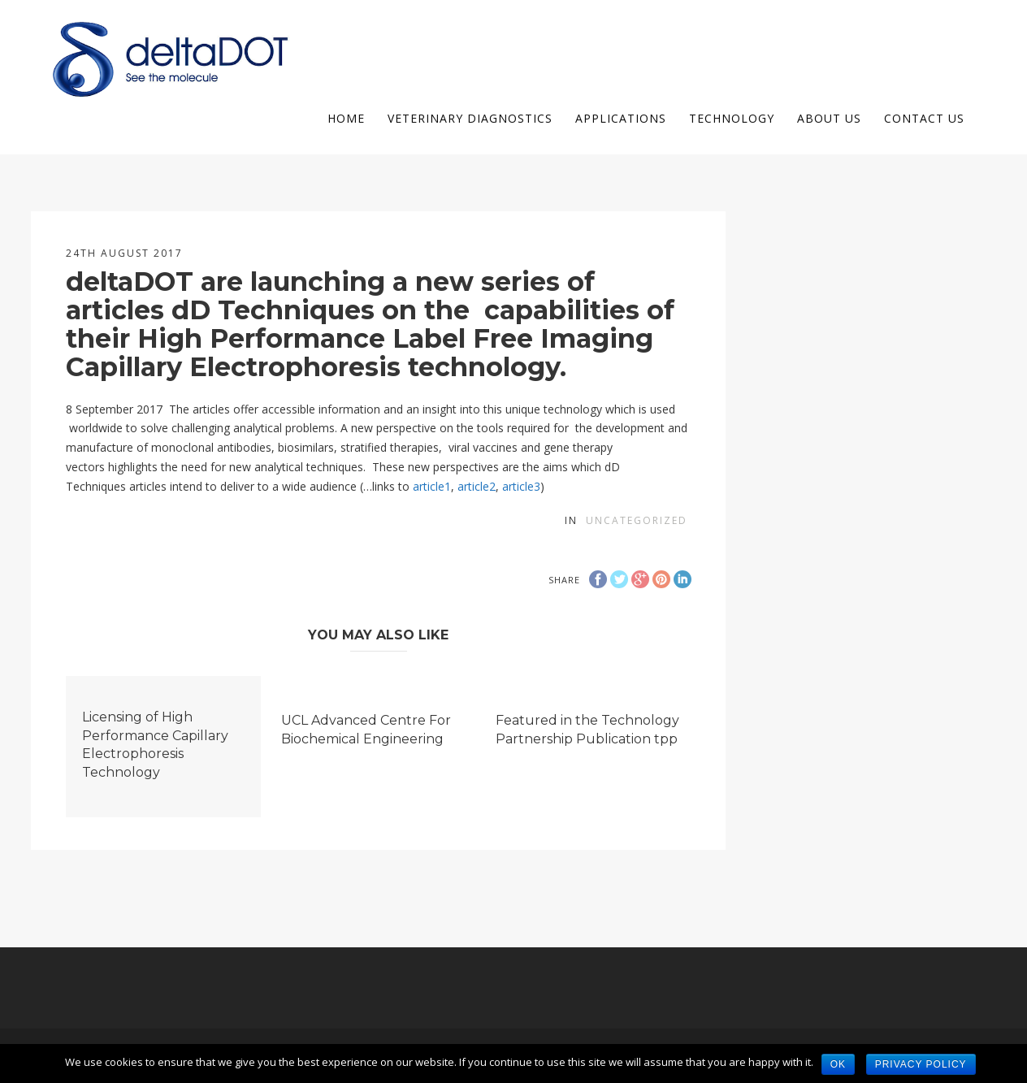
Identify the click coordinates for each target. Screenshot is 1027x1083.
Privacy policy (921, 1064)
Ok (838, 1064)
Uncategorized (636, 520)
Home (346, 118)
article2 (476, 486)
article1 (432, 486)
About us (829, 118)
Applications (620, 118)
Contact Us (924, 118)
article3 (521, 486)
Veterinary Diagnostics (470, 118)
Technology (731, 118)
